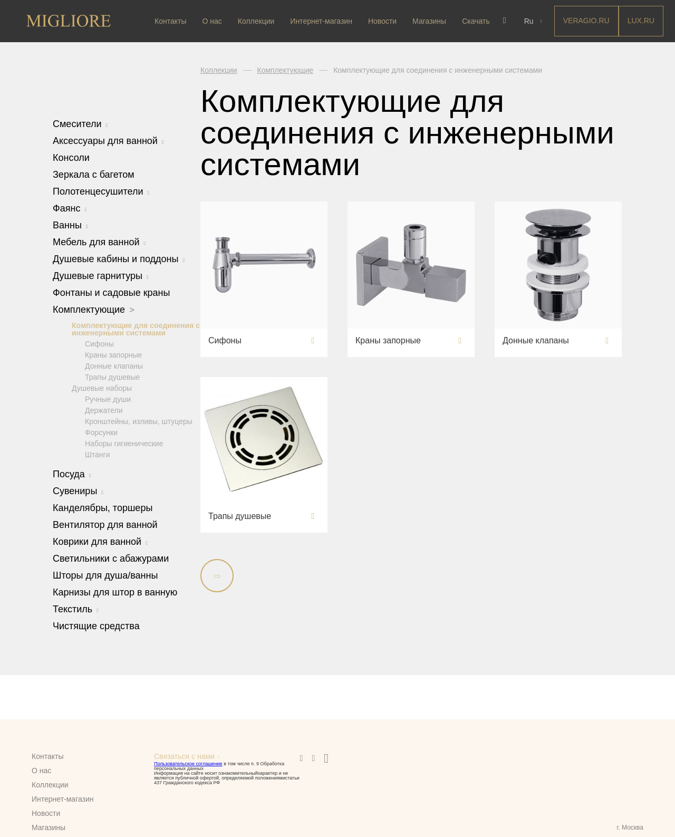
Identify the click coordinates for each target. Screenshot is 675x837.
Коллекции (256, 21)
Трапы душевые (112, 376)
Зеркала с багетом (93, 174)
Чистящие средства (96, 625)
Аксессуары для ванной (108, 141)
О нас (211, 21)
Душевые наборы (102, 387)
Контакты (170, 21)
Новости (382, 21)
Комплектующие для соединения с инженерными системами (136, 328)
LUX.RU (639, 20)
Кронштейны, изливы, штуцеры (138, 421)
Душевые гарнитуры (101, 276)
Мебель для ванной (99, 242)
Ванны (70, 225)
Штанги (97, 454)
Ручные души (108, 398)
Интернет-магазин (321, 21)
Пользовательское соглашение (188, 763)
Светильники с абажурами (111, 558)
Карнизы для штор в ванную (115, 592)
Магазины (429, 21)
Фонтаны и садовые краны (111, 292)
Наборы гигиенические (124, 443)
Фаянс (69, 208)
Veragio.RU (585, 20)
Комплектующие (93, 309)
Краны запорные (113, 354)
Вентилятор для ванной (105, 524)
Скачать (476, 21)
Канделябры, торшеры (102, 507)
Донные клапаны (114, 365)
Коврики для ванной (100, 541)
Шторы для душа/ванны (105, 575)
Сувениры (78, 490)
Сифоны (99, 343)
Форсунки (101, 432)
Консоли (71, 157)
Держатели (103, 409)
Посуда (72, 473)
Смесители (80, 124)
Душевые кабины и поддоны (119, 259)
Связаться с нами (184, 756)
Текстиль (76, 608)
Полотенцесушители (101, 191)
